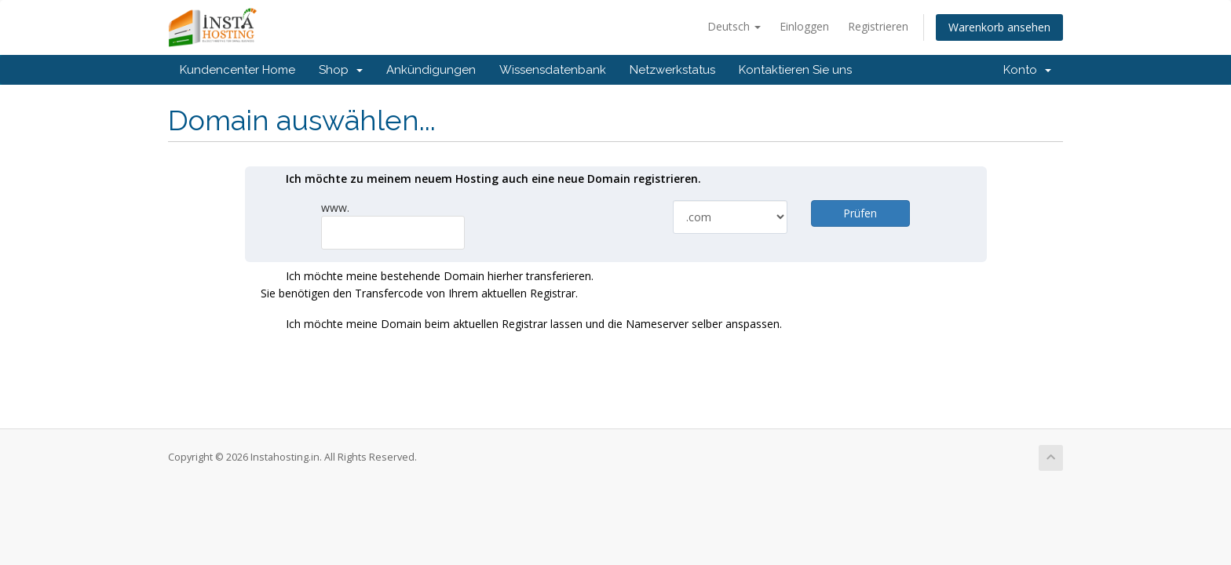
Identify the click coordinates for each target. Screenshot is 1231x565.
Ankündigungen (431, 70)
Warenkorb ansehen (999, 27)
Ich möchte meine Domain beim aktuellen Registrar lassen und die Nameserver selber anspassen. (521, 325)
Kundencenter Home (237, 70)
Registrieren (878, 26)
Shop (341, 70)
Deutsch (734, 26)
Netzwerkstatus (672, 70)
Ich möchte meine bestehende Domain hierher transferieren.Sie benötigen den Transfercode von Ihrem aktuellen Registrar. (427, 284)
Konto (1027, 70)
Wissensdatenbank (552, 70)
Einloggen (804, 26)
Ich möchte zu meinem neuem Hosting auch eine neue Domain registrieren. (481, 179)
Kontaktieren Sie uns (795, 70)
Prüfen (860, 213)
